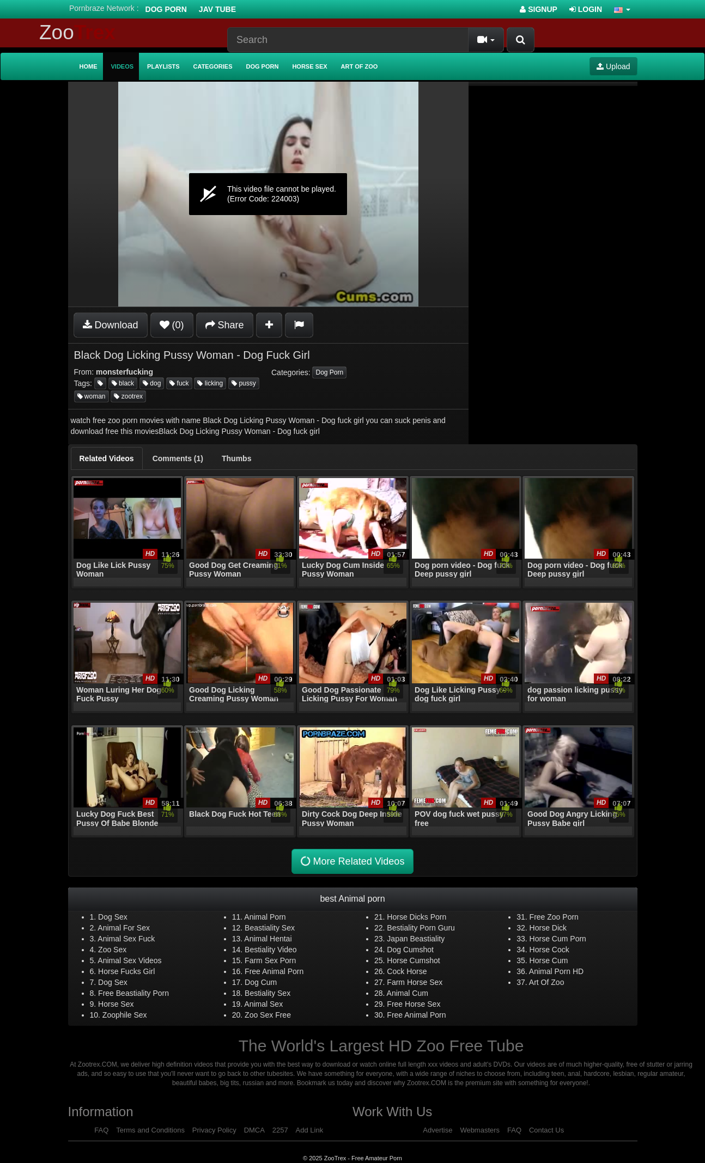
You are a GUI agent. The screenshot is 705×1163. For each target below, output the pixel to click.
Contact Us (546, 1130)
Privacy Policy (214, 1130)
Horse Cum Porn (558, 938)
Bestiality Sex (267, 993)
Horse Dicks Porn (416, 917)
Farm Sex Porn (270, 960)
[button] (622, 9)
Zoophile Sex (124, 1015)
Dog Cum (261, 982)
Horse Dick (548, 927)
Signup (538, 9)
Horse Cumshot (413, 960)
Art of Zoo (359, 66)
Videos (122, 66)
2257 (280, 1130)
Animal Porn (264, 917)
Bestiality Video (270, 949)
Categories (213, 66)
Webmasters (480, 1130)
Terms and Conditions (150, 1130)
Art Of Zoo (546, 982)
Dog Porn (166, 9)
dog (152, 383)
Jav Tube (217, 9)
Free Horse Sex (413, 1004)
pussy (244, 383)
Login (585, 9)
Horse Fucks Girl (126, 971)
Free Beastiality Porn (133, 993)
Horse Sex (309, 66)
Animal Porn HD (556, 971)
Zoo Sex (112, 949)
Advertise (437, 1130)
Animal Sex (263, 1004)
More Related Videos (351, 861)
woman (91, 396)
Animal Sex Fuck (126, 938)
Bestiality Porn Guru (421, 927)
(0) (172, 325)
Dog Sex (112, 917)
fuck (179, 383)
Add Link (310, 1130)
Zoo (77, 32)
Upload (613, 66)
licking (210, 383)
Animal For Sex (124, 927)
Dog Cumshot (410, 949)
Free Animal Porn (274, 971)
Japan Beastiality (416, 938)
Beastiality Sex (270, 927)
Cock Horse (407, 971)
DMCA (254, 1130)
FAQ (101, 1130)
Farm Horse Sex (414, 982)
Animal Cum (407, 993)
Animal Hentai (267, 938)
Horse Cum (549, 960)
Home (89, 66)
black (123, 383)
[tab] (107, 458)
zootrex (128, 396)
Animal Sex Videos (129, 960)
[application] (268, 194)
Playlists (163, 66)
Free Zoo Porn (554, 917)
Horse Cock (549, 949)
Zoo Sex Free (268, 1015)
